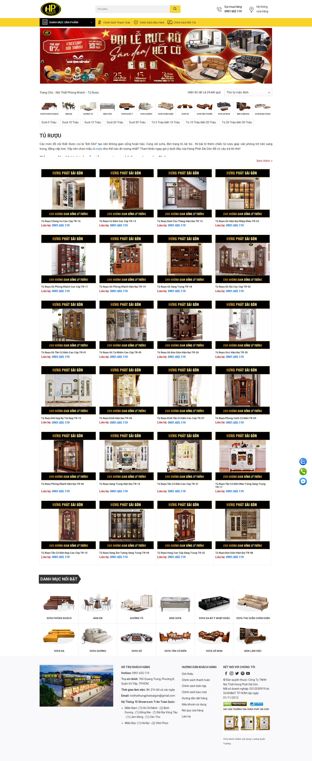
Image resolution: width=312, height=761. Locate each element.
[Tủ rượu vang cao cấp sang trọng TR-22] (184, 525)
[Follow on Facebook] (226, 674)
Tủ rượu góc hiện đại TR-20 (231, 352)
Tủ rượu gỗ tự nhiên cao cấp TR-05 (120, 352)
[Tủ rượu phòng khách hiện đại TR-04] (68, 456)
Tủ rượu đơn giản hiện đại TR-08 (234, 552)
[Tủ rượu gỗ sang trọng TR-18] (184, 259)
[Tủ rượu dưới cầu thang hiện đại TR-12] (184, 193)
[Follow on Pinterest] (242, 674)
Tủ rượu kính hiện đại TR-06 (115, 418)
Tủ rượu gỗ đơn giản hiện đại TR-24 (178, 352)
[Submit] (175, 9)
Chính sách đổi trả (181, 22)
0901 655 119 (233, 11)
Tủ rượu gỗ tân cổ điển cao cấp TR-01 (63, 352)
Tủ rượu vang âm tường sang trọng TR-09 (124, 552)
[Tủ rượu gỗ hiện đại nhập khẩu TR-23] (242, 193)
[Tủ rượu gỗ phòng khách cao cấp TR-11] (68, 259)
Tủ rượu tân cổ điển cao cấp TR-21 (177, 484)
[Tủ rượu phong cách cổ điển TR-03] (242, 390)
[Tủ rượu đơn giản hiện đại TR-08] (242, 525)
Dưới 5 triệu (49, 122)
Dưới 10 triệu (70, 122)
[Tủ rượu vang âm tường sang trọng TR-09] (126, 525)
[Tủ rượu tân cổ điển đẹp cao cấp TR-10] (68, 525)
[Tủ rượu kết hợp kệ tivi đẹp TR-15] (68, 390)
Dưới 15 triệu (93, 122)
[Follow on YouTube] (248, 674)
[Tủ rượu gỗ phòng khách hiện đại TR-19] (126, 259)
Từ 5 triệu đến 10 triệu (165, 122)
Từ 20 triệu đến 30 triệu (237, 122)
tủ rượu (97, 149)
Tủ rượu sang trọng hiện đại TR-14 (119, 484)
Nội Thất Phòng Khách (70, 92)
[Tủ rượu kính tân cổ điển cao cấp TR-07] (184, 390)
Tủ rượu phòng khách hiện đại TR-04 (62, 484)
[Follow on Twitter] (237, 674)
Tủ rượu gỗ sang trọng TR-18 (174, 286)
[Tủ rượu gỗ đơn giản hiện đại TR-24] (184, 324)
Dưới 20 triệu (115, 122)
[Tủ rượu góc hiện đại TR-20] (242, 324)
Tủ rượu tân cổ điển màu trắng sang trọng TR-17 (240, 486)
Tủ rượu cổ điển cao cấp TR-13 (117, 221)
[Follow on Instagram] (231, 674)
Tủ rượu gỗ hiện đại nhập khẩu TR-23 (237, 221)
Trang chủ (46, 92)
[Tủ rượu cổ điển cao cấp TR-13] (126, 193)
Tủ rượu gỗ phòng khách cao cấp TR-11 (64, 286)
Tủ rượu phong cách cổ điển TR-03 (235, 418)
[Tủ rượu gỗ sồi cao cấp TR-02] (242, 259)
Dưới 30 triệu (137, 122)
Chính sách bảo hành (148, 22)
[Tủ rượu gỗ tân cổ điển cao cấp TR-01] (68, 324)
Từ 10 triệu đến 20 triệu (201, 122)
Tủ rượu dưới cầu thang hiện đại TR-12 (180, 221)
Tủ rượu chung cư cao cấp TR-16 (60, 221)
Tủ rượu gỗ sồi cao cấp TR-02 (233, 286)
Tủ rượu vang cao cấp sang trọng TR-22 (181, 552)
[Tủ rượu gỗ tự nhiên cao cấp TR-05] (126, 324)
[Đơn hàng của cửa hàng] (248, 92)
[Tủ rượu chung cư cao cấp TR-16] (68, 193)
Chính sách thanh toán (113, 22)
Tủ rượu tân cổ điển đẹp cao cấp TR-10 (64, 552)
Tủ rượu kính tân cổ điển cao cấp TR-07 (180, 418)
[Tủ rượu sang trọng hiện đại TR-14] (126, 456)
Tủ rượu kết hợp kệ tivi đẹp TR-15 (61, 418)
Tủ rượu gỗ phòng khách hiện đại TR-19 (122, 286)
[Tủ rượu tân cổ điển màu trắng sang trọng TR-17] (242, 456)
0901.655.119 (60, 225)
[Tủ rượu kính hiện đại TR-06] (126, 390)
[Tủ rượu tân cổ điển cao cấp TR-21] (184, 456)
